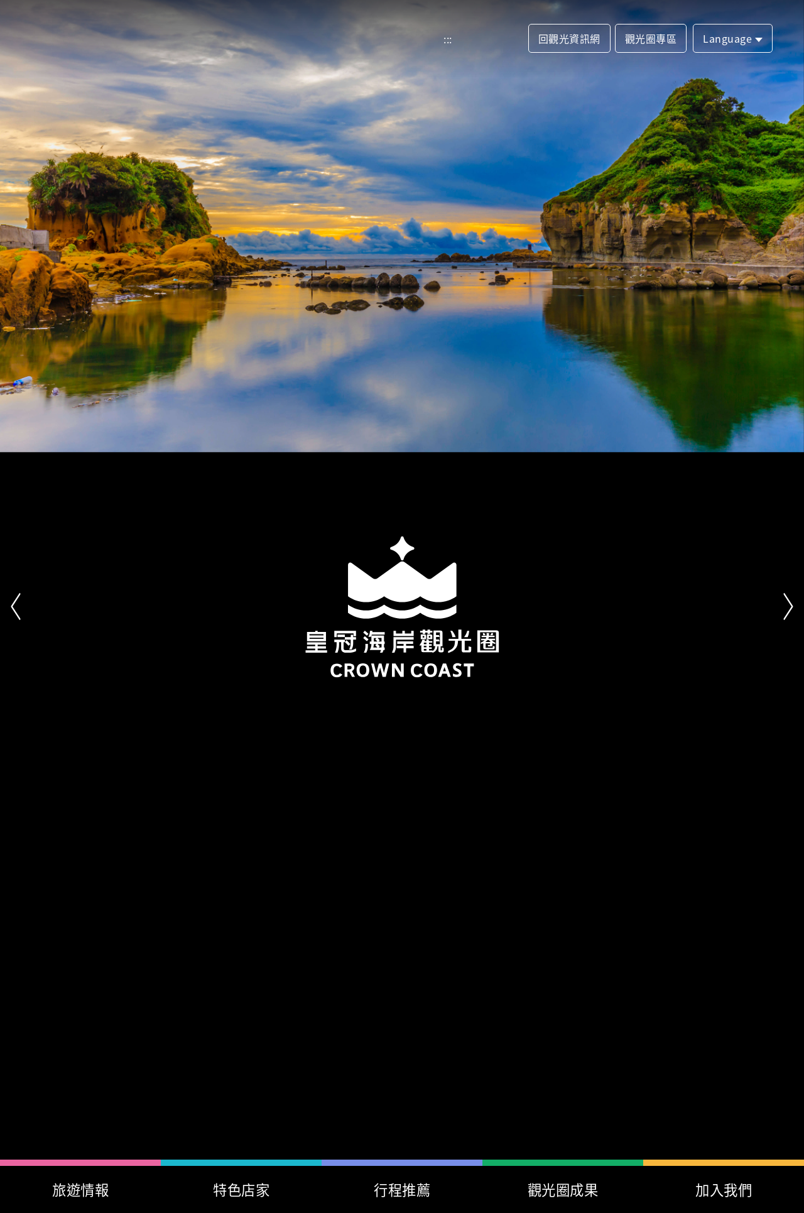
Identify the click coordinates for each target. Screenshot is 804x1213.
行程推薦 (402, 1189)
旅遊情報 (80, 1189)
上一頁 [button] (15, 607)
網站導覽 (472, 39)
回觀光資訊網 (569, 38)
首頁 (92, 39)
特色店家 (241, 1189)
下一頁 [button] (788, 607)
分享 (508, 39)
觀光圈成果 (563, 1189)
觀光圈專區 (651, 38)
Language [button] (727, 38)
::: (447, 39)
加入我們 (723, 1189)
